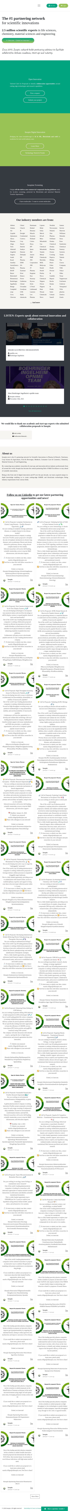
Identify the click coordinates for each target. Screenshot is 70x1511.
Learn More (35, 146)
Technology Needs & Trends (35, 153)
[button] (17, 542)
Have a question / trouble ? (54, 1509)
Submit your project (35, 100)
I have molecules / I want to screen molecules (35, 201)
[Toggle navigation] (39, 6)
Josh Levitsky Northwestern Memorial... (19, 435)
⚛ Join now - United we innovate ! (18, 40)
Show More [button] (35, 1496)
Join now (52, 5)
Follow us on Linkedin (19, 494)
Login (63, 5)
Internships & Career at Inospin (32, 1508)
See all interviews (35, 411)
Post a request (35, 93)
